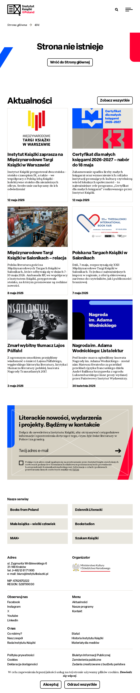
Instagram (14, 606)
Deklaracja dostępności (22, 664)
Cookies (12, 659)
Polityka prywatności (20, 655)
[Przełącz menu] (129, 9)
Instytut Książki (20, 10)
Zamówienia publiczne (86, 659)
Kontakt (77, 611)
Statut (76, 633)
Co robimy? (14, 633)
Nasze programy (82, 606)
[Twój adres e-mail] (65, 451)
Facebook (13, 602)
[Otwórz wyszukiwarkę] (117, 9)
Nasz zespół (15, 638)
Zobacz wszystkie (115, 100)
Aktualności (80, 602)
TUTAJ (75, 469)
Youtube (12, 616)
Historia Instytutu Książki (87, 638)
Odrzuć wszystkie (82, 684)
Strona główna (17, 25)
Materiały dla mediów (85, 643)
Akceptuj (51, 684)
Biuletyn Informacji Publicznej (91, 655)
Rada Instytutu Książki (21, 643)
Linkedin (12, 620)
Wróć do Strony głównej (70, 62)
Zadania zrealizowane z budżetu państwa (98, 664)
